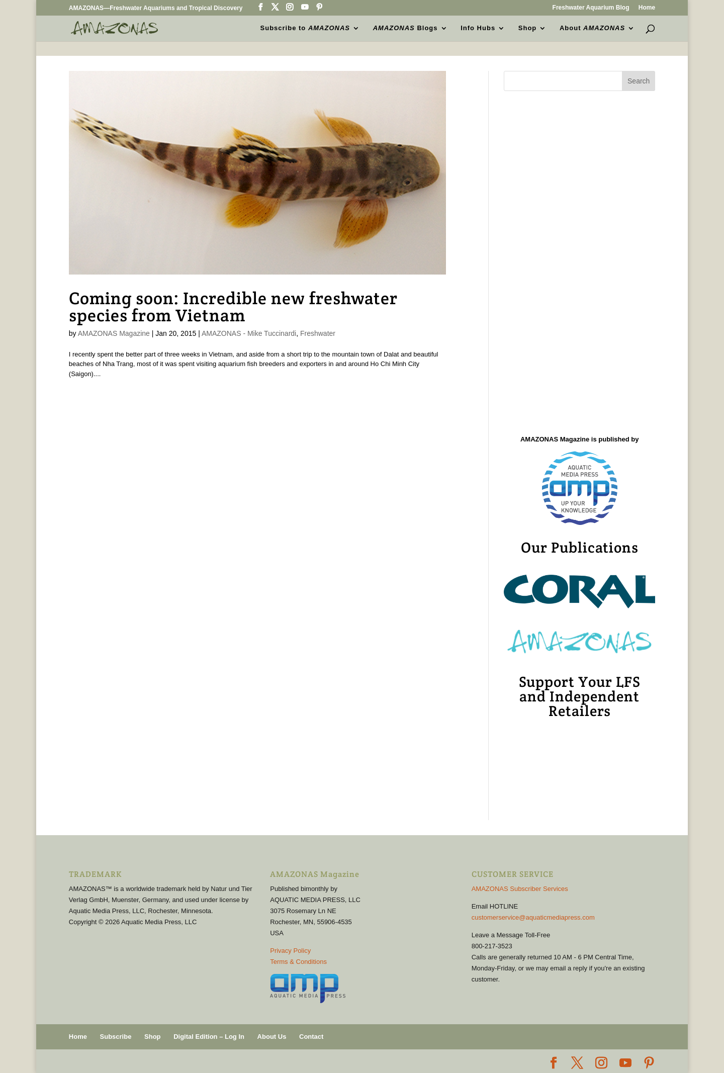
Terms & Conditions (298, 961)
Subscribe (116, 1036)
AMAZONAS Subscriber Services (520, 888)
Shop (527, 28)
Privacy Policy (290, 950)
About (592, 28)
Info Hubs (478, 28)
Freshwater (317, 333)
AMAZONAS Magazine (114, 333)
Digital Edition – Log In (208, 1036)
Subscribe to (305, 28)
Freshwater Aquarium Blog (591, 8)
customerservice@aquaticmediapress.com (533, 917)
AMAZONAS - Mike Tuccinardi (249, 333)
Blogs (405, 28)
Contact (311, 1036)
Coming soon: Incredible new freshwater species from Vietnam (233, 306)
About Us (272, 1036)
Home (647, 8)
